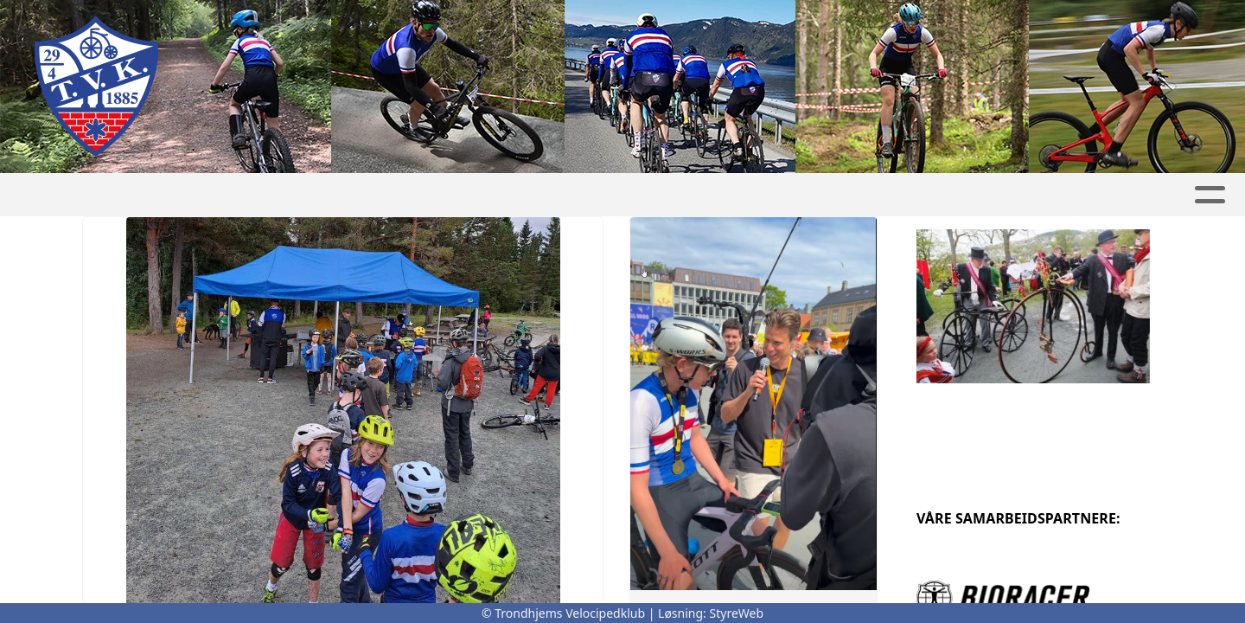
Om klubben (362, 195)
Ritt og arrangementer (539, 195)
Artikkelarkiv (916, 195)
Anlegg (803, 195)
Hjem (135, 195)
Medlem (701, 195)
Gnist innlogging (1060, 195)
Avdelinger (230, 195)
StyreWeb (737, 613)
